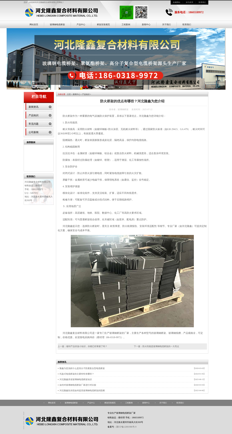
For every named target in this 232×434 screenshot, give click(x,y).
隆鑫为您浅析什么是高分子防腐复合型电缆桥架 (82, 368)
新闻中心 (146, 24)
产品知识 (33, 115)
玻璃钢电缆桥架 (57, 24)
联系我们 (202, 2)
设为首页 (189, 2)
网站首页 (34, 24)
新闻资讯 (33, 107)
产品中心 (81, 24)
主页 (69, 94)
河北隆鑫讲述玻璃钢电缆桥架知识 (76, 379)
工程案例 (126, 24)
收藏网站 (176, 2)
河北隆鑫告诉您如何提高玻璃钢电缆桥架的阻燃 (82, 390)
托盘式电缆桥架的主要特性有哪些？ (77, 374)
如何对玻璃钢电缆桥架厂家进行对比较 (78, 385)
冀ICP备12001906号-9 (126, 427)
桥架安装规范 (103, 24)
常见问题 (33, 123)
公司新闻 (33, 132)
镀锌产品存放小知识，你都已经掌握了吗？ (86, 346)
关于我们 (166, 24)
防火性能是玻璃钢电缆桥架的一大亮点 (160, 346)
